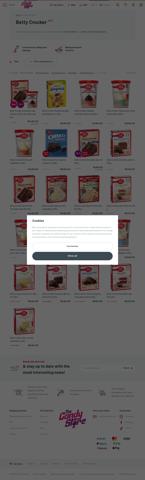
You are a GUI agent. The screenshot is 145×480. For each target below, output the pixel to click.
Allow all (72, 256)
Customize (72, 246)
